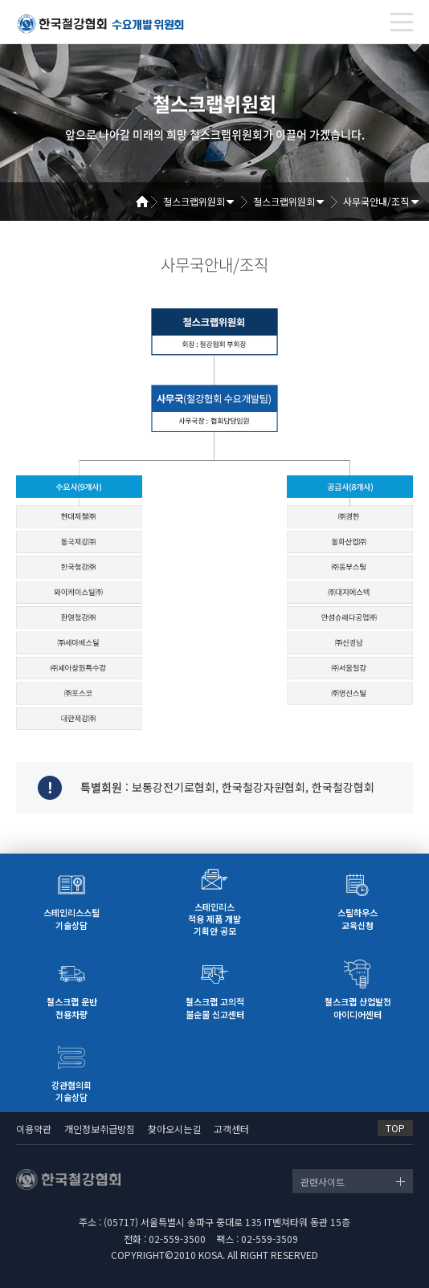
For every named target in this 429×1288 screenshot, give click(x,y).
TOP (395, 1128)
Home (148, 201)
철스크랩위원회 (194, 201)
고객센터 (231, 1128)
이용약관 (33, 1128)
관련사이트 (322, 1181)
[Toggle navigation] (401, 22)
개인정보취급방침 (99, 1128)
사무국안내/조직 (376, 201)
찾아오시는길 (174, 1128)
